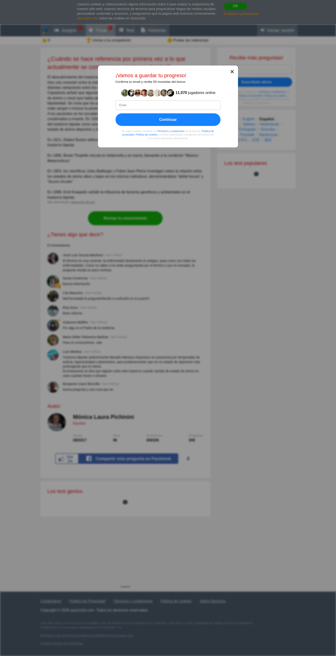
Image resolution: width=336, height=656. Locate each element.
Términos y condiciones (171, 131)
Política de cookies (146, 134)
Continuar (168, 119)
